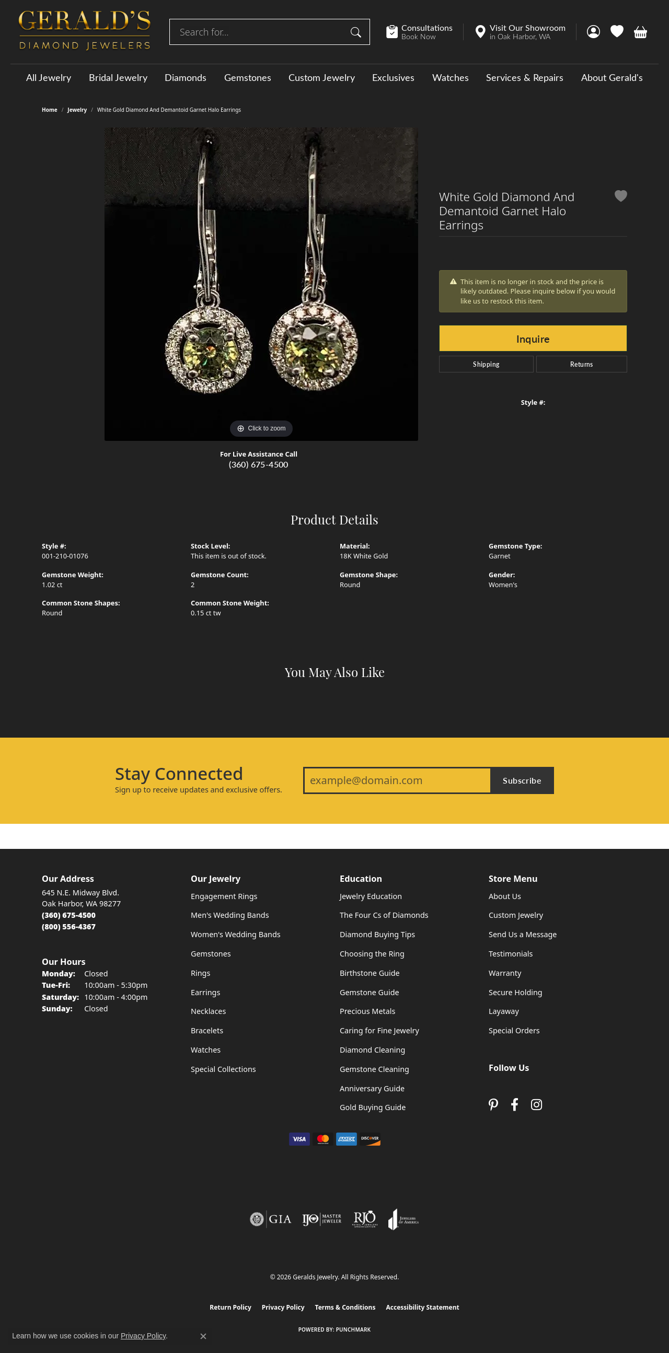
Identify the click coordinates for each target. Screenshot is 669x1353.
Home (49, 109)
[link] (425, 31)
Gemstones (247, 77)
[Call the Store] (69, 915)
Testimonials (511, 954)
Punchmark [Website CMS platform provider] (353, 1329)
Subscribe (522, 780)
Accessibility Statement (422, 1307)
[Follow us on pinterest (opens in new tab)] (493, 1105)
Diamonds (185, 77)
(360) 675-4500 (259, 464)
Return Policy (230, 1307)
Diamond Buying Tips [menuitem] (377, 934)
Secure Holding (516, 992)
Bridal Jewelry (118, 77)
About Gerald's (612, 77)
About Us (505, 896)
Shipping (486, 364)
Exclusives (393, 77)
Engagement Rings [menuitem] (224, 896)
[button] (593, 31)
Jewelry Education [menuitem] (371, 896)
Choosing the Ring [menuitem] (372, 954)
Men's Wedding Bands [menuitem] (230, 915)
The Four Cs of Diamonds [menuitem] (384, 915)
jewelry (77, 109)
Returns (581, 364)
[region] (261, 284)
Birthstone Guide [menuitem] (370, 973)
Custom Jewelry (322, 77)
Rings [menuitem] (200, 973)
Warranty (505, 973)
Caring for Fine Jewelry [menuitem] (379, 1030)
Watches (450, 77)
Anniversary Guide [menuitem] (372, 1088)
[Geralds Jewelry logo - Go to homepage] (85, 32)
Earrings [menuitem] (205, 992)
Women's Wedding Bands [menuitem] (236, 934)
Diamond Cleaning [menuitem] (372, 1050)
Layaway (504, 1011)
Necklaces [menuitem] (208, 1011)
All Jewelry (48, 77)
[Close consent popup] (203, 1336)
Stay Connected (179, 773)
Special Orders (514, 1030)
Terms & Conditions (345, 1307)
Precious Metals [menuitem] (367, 1011)
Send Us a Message (523, 934)
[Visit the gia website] (271, 1219)
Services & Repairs (524, 77)
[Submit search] (357, 31)
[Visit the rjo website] (365, 1219)
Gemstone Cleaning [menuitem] (374, 1069)
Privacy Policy (283, 1307)
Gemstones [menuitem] (211, 954)
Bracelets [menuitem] (207, 1030)
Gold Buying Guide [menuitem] (373, 1107)
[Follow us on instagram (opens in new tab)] (536, 1105)
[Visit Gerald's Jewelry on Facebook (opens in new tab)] (514, 1105)
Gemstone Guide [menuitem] (369, 992)
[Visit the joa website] (403, 1219)
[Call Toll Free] (69, 926)
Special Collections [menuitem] (223, 1069)
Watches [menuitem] (206, 1050)
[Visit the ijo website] (321, 1219)
